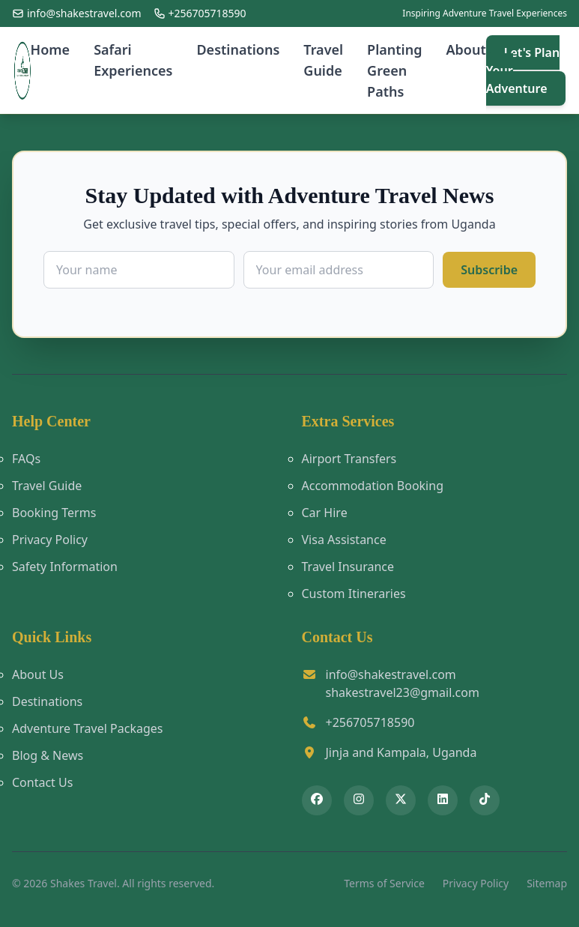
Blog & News (47, 755)
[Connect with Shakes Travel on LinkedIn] (443, 800)
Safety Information (65, 566)
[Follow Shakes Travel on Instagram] (359, 800)
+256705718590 (370, 722)
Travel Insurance (348, 566)
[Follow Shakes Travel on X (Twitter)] (401, 800)
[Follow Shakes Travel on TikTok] (485, 800)
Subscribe (489, 270)
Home (50, 49)
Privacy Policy (50, 539)
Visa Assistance (344, 539)
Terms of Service (384, 883)
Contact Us (42, 782)
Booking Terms (54, 512)
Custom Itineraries (354, 593)
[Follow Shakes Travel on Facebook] (317, 800)
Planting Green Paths (394, 70)
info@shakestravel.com (391, 674)
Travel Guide (323, 59)
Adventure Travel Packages (87, 728)
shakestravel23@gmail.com (402, 692)
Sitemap (547, 883)
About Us (38, 674)
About (465, 49)
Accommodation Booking (372, 485)
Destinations (237, 49)
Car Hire (325, 512)
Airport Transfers (349, 458)
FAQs (26, 458)
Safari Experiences (133, 59)
